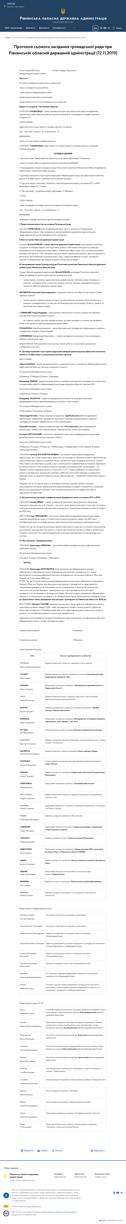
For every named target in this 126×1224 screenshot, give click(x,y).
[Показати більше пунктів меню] (74, 28)
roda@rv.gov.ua (101, 1177)
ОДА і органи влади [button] (13, 28)
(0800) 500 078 (80, 1177)
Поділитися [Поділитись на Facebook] (28, 1151)
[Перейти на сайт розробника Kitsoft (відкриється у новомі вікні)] (102, 1220)
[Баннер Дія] (95, 28)
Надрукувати (99, 1151)
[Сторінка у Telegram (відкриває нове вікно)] (108, 28)
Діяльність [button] (30, 28)
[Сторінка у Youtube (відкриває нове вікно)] (105, 28)
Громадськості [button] (59, 28)
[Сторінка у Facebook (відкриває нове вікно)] (101, 28)
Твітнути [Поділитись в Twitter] (58, 1151)
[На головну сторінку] (63, 15)
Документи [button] (44, 28)
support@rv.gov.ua (34, 1206)
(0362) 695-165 (60, 1177)
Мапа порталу (11, 1168)
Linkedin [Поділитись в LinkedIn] (44, 1151)
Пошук (119, 28)
